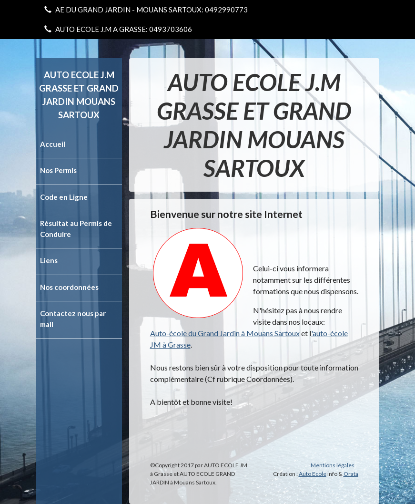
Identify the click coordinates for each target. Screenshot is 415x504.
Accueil (52, 144)
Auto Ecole (312, 473)
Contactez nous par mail (73, 319)
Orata (351, 473)
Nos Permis (58, 170)
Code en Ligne (64, 197)
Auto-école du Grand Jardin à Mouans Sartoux (225, 333)
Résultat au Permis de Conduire (76, 228)
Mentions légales (332, 465)
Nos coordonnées (69, 287)
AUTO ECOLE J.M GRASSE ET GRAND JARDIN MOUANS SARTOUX (79, 94)
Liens (49, 260)
